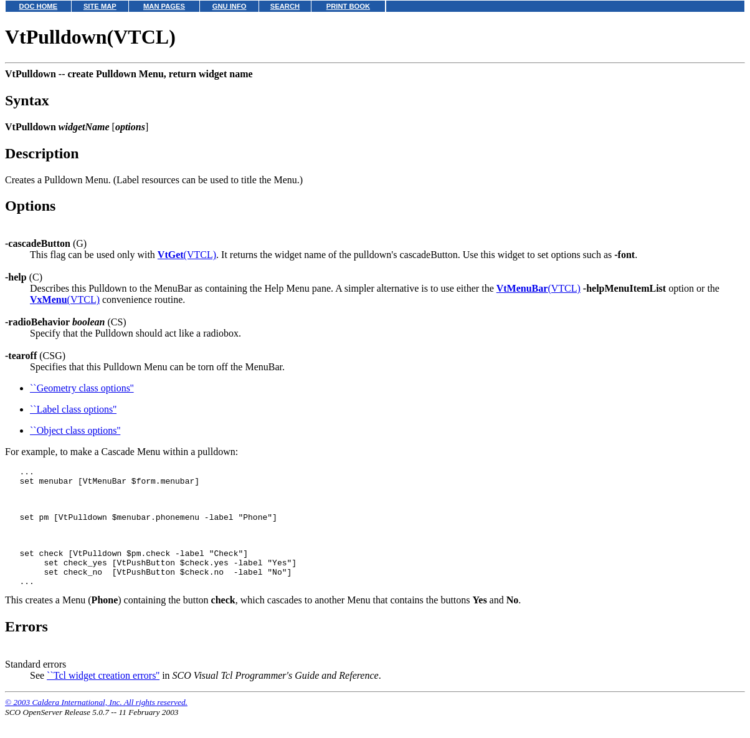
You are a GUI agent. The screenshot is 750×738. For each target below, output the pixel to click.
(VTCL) (187, 254)
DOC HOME (38, 6)
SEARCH (285, 6)
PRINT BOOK (348, 6)
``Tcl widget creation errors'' (103, 696)
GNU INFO (229, 6)
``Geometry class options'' (82, 388)
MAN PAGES (164, 6)
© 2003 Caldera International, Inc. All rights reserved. (96, 722)
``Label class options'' (73, 409)
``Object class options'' (75, 430)
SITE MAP (99, 6)
